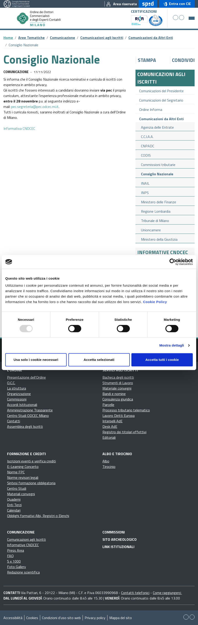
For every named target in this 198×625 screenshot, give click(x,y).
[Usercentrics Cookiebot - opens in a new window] (173, 261)
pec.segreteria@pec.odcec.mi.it (35, 106)
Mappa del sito (120, 617)
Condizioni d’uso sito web (61, 617)
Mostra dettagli (171, 345)
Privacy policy (95, 617)
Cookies (32, 617)
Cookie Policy (155, 302)
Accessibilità (12, 617)
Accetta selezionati (98, 360)
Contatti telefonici (135, 592)
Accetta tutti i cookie (162, 360)
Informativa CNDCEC (19, 128)
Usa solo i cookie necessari (36, 360)
